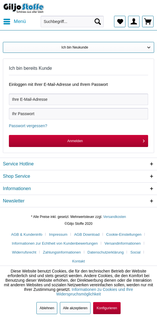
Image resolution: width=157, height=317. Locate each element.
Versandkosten (114, 217)
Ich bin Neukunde (74, 47)
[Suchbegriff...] (72, 21)
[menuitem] (14, 21)
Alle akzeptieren (75, 308)
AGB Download (87, 234)
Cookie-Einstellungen (124, 234)
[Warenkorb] (148, 21)
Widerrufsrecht (24, 252)
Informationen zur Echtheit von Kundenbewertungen (55, 243)
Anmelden (106, 139)
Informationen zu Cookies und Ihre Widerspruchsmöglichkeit (94, 291)
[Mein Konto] (134, 21)
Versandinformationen (123, 243)
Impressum (58, 234)
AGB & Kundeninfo (26, 234)
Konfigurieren (107, 308)
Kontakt (78, 261)
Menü (14, 20)
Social (135, 252)
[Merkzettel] (119, 21)
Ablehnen (47, 308)
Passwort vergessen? (28, 125)
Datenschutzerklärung (105, 252)
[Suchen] (98, 21)
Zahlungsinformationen (62, 252)
